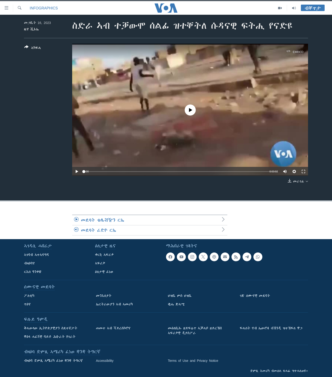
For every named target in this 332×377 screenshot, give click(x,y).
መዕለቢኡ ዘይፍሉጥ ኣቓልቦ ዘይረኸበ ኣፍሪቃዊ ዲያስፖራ (195, 330)
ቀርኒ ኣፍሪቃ (104, 255)
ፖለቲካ (29, 296)
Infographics (44, 8)
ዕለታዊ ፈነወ (104, 272)
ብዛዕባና (29, 263)
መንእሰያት (103, 296)
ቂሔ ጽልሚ (176, 304)
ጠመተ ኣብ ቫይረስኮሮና (113, 328)
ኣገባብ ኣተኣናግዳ (36, 255)
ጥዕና (27, 304)
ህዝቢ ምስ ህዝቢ (180, 296)
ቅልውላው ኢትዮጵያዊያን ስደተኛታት (50, 328)
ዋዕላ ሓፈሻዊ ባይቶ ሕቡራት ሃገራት (49, 337)
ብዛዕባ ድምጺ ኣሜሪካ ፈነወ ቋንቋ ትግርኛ (53, 361)
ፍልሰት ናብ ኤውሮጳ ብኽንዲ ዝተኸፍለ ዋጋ (271, 328)
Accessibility (104, 361)
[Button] (32, 48)
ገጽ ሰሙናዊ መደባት (255, 296)
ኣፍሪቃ (100, 263)
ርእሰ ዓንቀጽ (33, 272)
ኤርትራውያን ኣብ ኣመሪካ (114, 304)
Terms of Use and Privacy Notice (193, 361)
